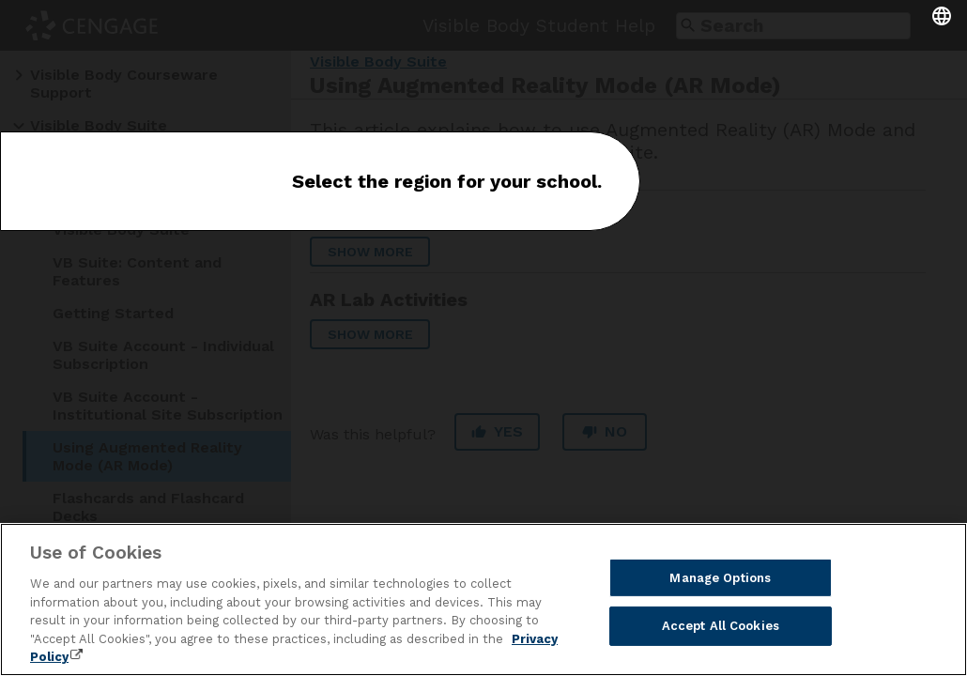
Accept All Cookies (720, 627)
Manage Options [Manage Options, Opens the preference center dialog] (720, 578)
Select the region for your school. (447, 181)
